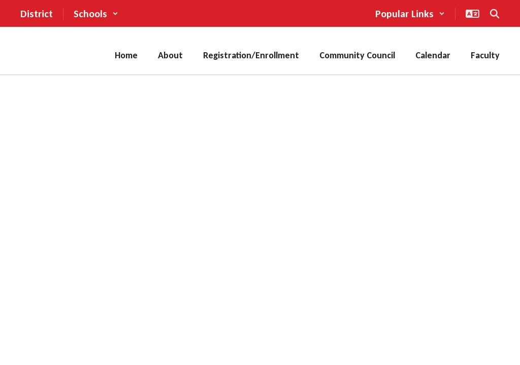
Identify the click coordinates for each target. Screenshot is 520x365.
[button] (96, 14)
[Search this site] (495, 14)
